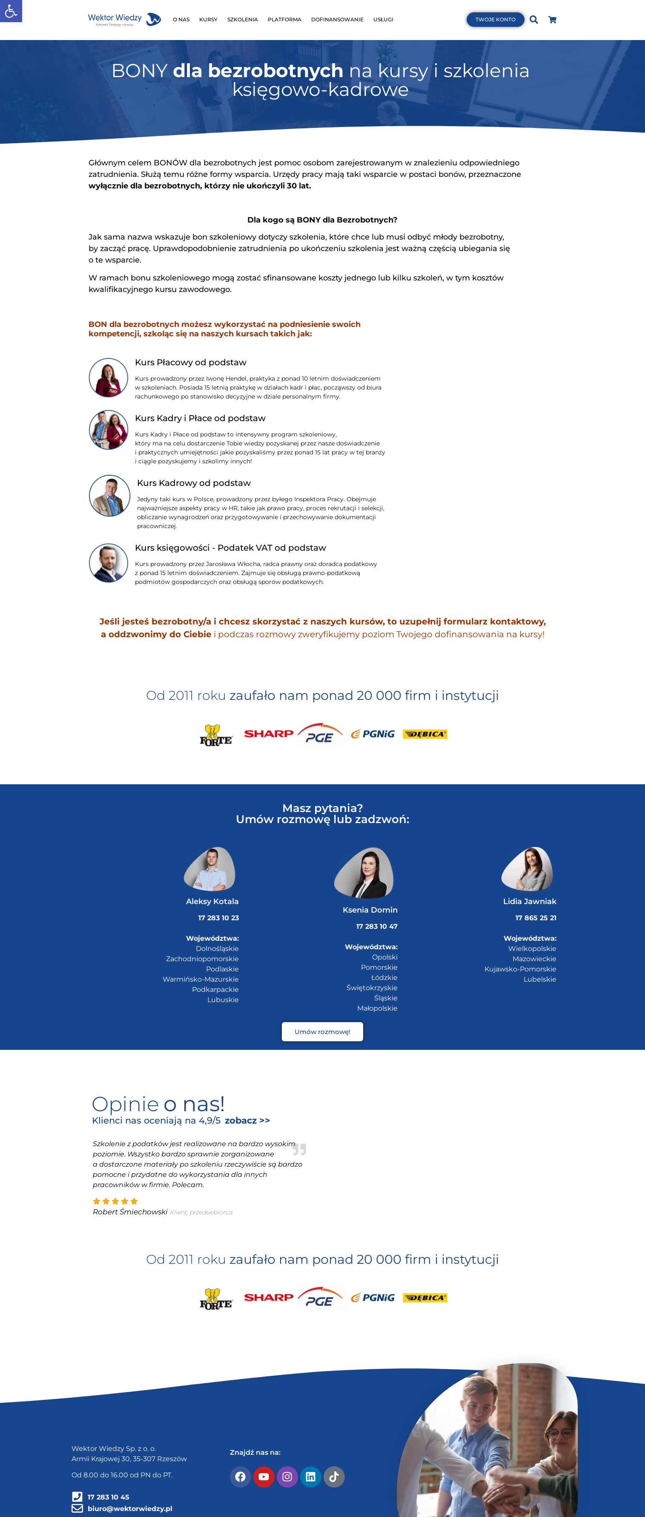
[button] (11, 11)
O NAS (181, 19)
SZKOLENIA (242, 19)
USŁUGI (383, 19)
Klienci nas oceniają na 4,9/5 (156, 1120)
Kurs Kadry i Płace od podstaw (200, 418)
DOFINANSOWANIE (337, 19)
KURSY (208, 19)
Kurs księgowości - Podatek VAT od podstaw (230, 548)
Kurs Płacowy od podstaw (191, 362)
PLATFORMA (284, 19)
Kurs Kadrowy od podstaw (194, 483)
